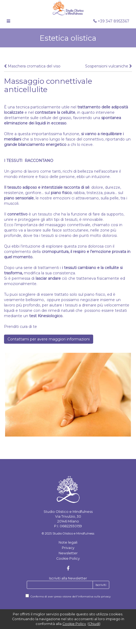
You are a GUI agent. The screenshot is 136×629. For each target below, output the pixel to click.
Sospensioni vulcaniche (108, 66)
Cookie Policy (68, 558)
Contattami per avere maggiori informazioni (48, 339)
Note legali (68, 542)
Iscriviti (101, 585)
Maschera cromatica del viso (32, 66)
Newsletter (68, 553)
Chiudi (94, 624)
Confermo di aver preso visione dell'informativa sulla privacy (71, 596)
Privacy (68, 548)
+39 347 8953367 (111, 21)
